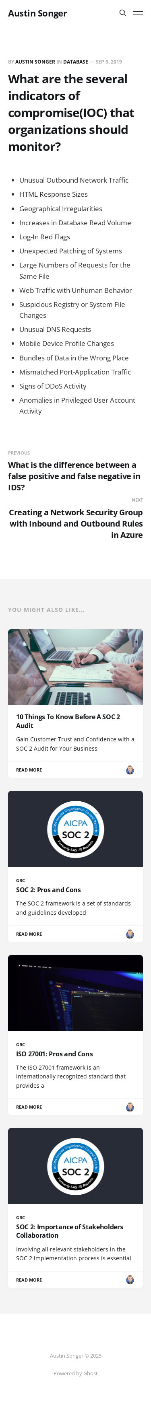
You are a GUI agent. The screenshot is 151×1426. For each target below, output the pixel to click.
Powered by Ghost (76, 1373)
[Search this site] (123, 13)
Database (75, 61)
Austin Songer (37, 12)
